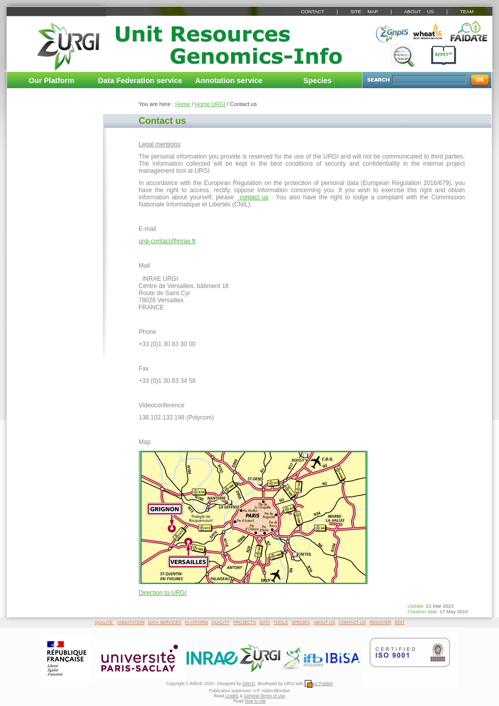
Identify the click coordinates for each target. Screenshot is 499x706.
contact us (253, 197)
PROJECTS (244, 622)
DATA (264, 622)
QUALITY (221, 622)
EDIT (400, 622)
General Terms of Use (264, 695)
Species (317, 80)
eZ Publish (319, 683)
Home (182, 104)
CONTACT (312, 11)
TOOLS (281, 622)
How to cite (255, 700)
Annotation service (228, 80)
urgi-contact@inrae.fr (167, 241)
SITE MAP (364, 11)
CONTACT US (352, 622)
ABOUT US (419, 11)
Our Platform (51, 80)
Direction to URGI (163, 592)
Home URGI (210, 104)
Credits (232, 695)
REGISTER (380, 622)
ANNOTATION (131, 622)
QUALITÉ (104, 622)
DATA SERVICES (164, 622)
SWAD (248, 683)
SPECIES (301, 622)
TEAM (467, 11)
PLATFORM (196, 622)
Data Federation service (140, 80)
